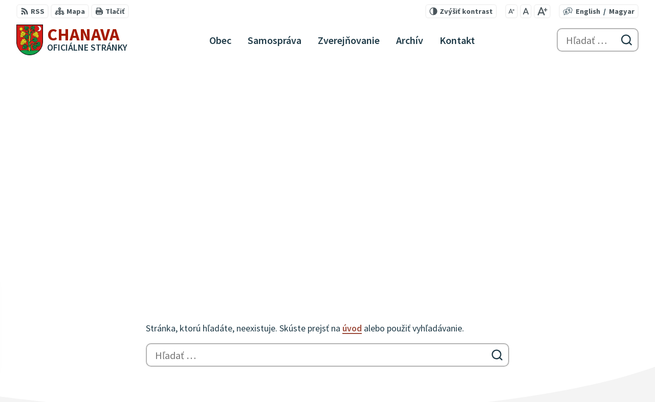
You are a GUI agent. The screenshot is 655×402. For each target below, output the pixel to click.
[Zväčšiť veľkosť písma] (542, 11)
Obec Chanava (99, 298)
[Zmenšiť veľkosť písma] (511, 11)
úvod (352, 120)
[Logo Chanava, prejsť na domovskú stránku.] (71, 40)
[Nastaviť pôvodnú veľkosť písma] (526, 11)
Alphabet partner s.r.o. (150, 288)
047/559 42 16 (578, 361)
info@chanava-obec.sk (597, 373)
